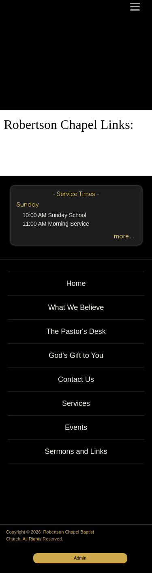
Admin (80, 558)
